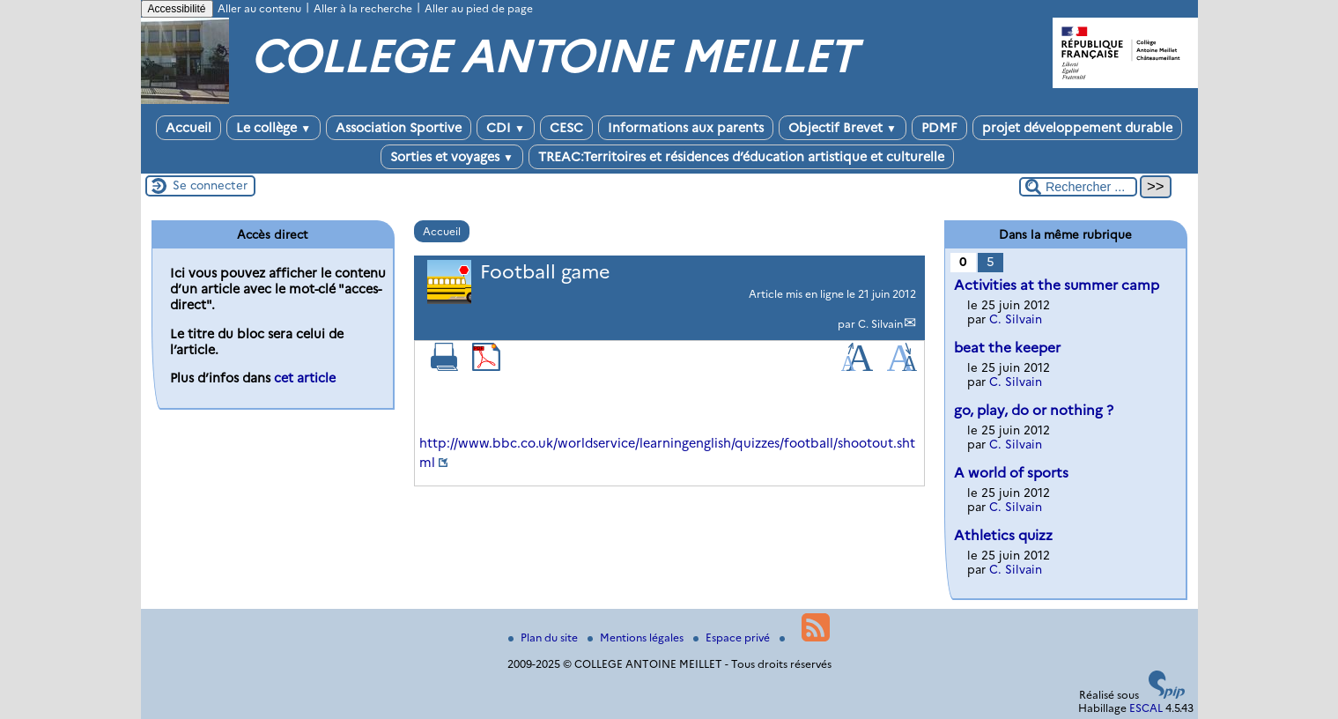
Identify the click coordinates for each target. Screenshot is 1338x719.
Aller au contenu (259, 8)
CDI (505, 128)
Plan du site (544, 637)
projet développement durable (1077, 128)
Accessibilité (177, 9)
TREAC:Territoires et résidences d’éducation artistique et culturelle (741, 157)
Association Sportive (399, 128)
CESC (566, 128)
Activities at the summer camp (1056, 285)
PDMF (939, 128)
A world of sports (1011, 472)
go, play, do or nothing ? (1033, 410)
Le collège (273, 128)
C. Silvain (880, 323)
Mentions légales (637, 637)
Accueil (188, 128)
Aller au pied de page (479, 8)
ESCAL (1146, 708)
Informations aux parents (686, 128)
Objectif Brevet (842, 128)
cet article (305, 378)
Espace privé (732, 637)
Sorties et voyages (452, 157)
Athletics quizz (1003, 535)
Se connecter (210, 185)
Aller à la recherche (363, 8)
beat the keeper (1007, 347)
